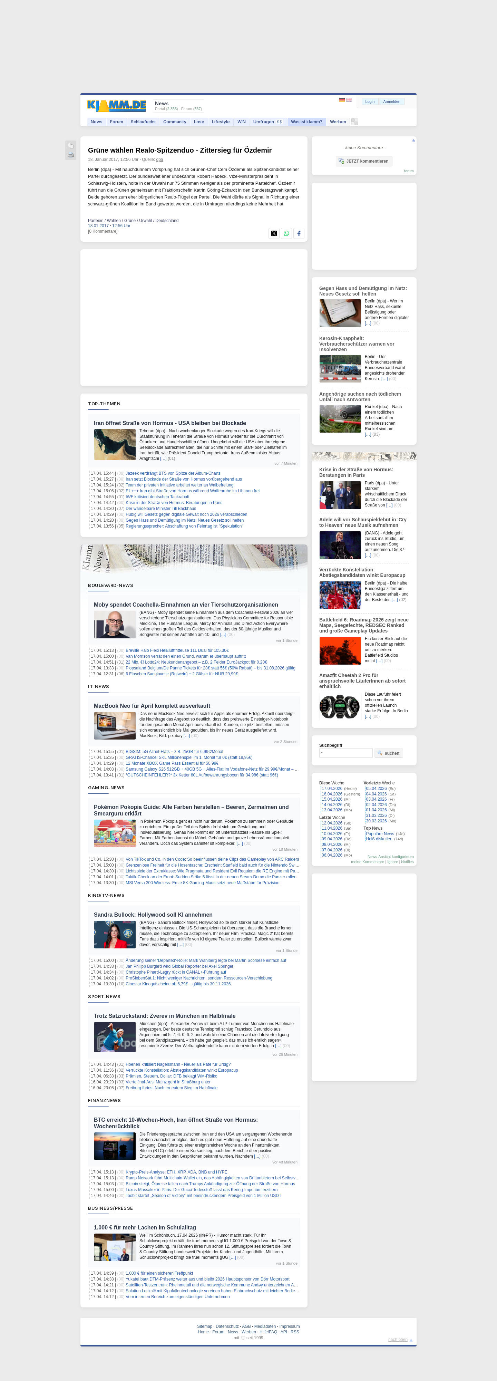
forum (409, 171)
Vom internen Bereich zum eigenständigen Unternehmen (178, 1296)
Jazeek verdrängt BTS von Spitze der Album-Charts (173, 473)
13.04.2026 (332, 810)
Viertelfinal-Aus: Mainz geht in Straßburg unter (168, 1082)
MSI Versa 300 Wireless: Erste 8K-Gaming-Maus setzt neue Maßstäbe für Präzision (203, 882)
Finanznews (104, 1100)
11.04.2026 (332, 828)
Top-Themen (104, 403)
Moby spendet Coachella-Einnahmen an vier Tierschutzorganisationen (186, 605)
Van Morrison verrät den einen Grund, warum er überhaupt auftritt (186, 656)
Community (174, 121)
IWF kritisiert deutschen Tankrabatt (157, 496)
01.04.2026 (376, 810)
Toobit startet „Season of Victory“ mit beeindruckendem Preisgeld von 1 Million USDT (203, 1195)
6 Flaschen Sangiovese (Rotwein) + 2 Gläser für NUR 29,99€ (182, 674)
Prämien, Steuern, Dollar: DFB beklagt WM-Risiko (171, 1076)
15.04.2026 (332, 799)
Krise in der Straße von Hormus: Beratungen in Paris (174, 502)
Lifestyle (221, 121)
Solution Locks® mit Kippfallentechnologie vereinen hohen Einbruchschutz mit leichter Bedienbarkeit (218, 1290)
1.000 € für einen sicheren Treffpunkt (159, 1273)
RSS (295, 1332)
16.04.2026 (332, 794)
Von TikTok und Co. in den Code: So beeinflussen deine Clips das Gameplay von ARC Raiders (212, 859)
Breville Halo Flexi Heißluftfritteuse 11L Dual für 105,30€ (177, 650)
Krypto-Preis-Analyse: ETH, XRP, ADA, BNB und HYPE (176, 1172)
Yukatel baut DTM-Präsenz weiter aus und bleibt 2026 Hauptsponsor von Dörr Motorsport (208, 1279)
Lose (199, 121)
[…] (163, 458)
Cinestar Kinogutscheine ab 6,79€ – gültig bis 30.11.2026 (178, 984)
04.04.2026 (376, 794)
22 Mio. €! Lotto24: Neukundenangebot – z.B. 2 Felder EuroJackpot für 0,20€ (196, 662)
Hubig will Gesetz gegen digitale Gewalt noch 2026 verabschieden (186, 514)
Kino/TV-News (106, 895)
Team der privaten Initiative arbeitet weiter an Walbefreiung (179, 485)
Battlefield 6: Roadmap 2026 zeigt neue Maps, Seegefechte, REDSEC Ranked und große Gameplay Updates (364, 625)
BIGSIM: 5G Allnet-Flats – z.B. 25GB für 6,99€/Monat (174, 751)
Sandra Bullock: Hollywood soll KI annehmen (153, 915)
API (284, 1332)
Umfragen (268, 121)
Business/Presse (110, 1208)
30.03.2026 (376, 821)
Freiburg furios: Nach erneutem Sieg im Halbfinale (171, 1087)
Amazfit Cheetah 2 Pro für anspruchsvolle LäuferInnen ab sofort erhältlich (362, 681)
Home (203, 1332)
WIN (241, 121)
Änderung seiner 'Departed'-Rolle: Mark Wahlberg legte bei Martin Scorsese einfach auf (206, 960)
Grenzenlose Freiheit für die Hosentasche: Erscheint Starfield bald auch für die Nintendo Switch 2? (216, 865)
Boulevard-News (110, 585)
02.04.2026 (376, 804)
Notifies (407, 862)
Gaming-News (106, 787)
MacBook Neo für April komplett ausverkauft (152, 706)
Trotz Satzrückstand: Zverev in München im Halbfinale (165, 1016)
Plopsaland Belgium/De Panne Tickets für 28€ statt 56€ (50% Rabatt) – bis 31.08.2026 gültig (210, 668)
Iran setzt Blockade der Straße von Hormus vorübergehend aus (184, 479)
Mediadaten (265, 1326)
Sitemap (204, 1326)
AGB (246, 1326)
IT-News (98, 686)
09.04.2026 (332, 839)
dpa (159, 159)
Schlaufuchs (143, 121)
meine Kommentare (367, 862)
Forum (116, 121)
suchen (388, 753)
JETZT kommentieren (363, 161)
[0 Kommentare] (102, 231)
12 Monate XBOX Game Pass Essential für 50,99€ (172, 763)
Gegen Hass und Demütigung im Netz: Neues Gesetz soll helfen (185, 520)
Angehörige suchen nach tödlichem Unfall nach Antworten (360, 396)
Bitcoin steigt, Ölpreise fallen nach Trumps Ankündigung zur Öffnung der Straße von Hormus (210, 1183)
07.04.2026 (332, 850)
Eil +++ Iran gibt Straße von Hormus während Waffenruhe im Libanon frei (193, 491)
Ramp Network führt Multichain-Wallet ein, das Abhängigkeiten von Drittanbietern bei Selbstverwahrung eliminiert (229, 1178)
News (97, 121)
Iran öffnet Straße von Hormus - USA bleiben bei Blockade (170, 423)
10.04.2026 (332, 833)
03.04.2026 (376, 799)
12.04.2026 (332, 823)
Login (370, 101)
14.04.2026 (332, 804)
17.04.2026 (332, 788)
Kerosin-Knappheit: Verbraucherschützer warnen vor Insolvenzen (356, 344)
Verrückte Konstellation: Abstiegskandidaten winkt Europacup (182, 1070)
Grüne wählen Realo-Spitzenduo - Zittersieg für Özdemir (180, 150)
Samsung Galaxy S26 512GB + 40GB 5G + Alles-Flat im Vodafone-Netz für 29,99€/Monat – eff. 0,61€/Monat (225, 769)
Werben (338, 121)
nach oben (398, 1339)
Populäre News (380, 833)
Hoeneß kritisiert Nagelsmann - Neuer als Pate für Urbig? (178, 1064)
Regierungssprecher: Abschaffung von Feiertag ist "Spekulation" (184, 526)
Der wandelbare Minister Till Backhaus (161, 508)
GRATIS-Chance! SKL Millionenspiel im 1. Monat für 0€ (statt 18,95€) (189, 757)
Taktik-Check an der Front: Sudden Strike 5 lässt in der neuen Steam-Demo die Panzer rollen (211, 877)
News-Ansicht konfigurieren (391, 856)
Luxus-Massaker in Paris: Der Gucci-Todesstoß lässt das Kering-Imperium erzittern (201, 1189)
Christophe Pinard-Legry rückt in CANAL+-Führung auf (176, 972)
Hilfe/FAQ (268, 1332)
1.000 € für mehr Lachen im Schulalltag (145, 1227)
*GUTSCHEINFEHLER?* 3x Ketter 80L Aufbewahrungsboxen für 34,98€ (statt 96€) (202, 775)
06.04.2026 (332, 855)
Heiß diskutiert (379, 839)
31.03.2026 (376, 815)
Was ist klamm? (306, 121)
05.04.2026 (376, 788)
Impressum (289, 1326)
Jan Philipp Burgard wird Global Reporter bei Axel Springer (179, 966)
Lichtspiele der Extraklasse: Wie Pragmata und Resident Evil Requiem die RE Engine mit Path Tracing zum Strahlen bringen (240, 871)
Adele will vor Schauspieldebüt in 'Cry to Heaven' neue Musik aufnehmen (363, 522)
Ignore (392, 862)
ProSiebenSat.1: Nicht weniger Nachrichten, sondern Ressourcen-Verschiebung (199, 978)
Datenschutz (227, 1326)
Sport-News (104, 996)
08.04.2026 (332, 844)
